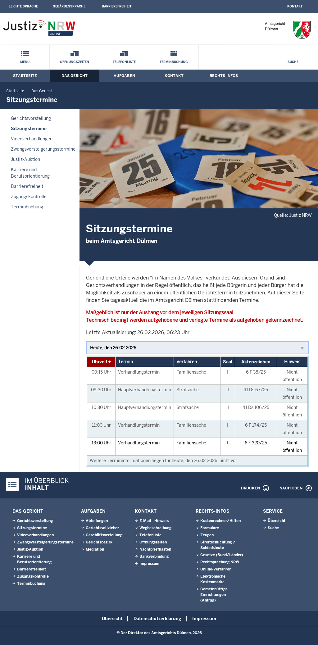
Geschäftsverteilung (104, 535)
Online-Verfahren (215, 569)
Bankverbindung (154, 556)
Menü (25, 62)
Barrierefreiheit (116, 6)
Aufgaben (124, 75)
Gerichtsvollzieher (102, 527)
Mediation (95, 549)
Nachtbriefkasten (155, 549)
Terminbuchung (174, 62)
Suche (293, 62)
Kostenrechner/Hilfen (220, 520)
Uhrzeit (99, 362)
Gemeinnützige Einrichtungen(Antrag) (214, 595)
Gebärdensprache (69, 6)
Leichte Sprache (23, 6)
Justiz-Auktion (25, 159)
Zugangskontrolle (29, 196)
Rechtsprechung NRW (219, 562)
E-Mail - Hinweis (154, 520)
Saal (227, 362)
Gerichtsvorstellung (31, 118)
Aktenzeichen (255, 362)
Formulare (209, 527)
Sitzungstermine (29, 128)
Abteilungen (97, 520)
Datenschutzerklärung (157, 618)
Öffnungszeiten (74, 62)
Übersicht (276, 520)
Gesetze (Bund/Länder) (221, 554)
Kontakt (294, 6)
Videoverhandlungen (31, 139)
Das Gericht (74, 75)
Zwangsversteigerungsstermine (43, 149)
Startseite (25, 75)
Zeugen (207, 535)
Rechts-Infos (224, 75)
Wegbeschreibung (155, 527)
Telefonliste (124, 62)
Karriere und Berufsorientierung (30, 173)
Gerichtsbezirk (99, 542)
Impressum (149, 563)
